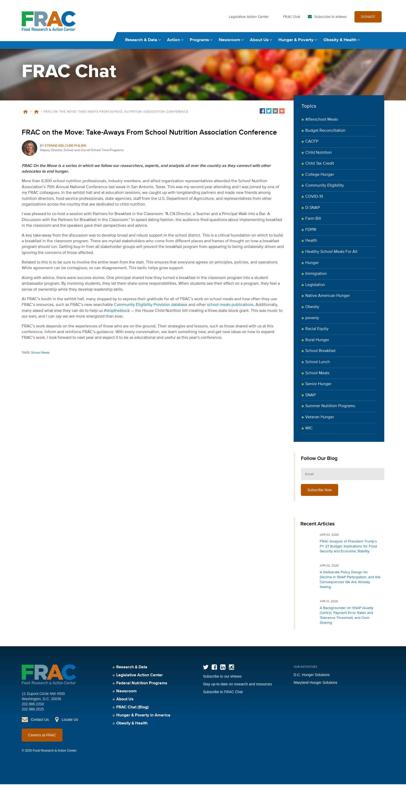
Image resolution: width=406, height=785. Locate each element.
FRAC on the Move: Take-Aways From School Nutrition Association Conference (149, 133)
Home (25, 112)
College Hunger (319, 175)
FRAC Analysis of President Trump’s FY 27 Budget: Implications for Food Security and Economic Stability (348, 547)
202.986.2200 (33, 705)
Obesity (312, 308)
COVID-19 (314, 197)
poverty (312, 319)
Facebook (214, 668)
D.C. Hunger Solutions (312, 675)
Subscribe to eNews (330, 17)
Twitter (205, 668)
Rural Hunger (317, 341)
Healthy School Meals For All (331, 253)
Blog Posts (36, 112)
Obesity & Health (340, 41)
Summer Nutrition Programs (330, 407)
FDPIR (310, 231)
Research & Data (141, 41)
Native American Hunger (327, 297)
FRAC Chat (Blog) (132, 708)
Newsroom (229, 41)
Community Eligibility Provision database (150, 306)
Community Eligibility (324, 187)
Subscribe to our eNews (222, 677)
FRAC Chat (291, 17)
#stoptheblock (117, 312)
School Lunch (317, 363)
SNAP (310, 396)
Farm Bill (313, 220)
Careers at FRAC (42, 736)
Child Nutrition (318, 153)
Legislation (315, 286)
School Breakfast (320, 352)
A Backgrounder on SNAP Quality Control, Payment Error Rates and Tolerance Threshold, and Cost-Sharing (346, 616)
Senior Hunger (318, 385)
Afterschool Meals (321, 120)
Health (311, 242)
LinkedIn (223, 668)
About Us (259, 41)
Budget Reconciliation (325, 131)
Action (173, 41)
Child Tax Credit (319, 165)
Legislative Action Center (249, 17)
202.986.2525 (33, 710)
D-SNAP (312, 209)
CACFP (311, 142)
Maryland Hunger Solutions (315, 683)
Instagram (231, 668)
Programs (199, 41)
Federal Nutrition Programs (141, 684)
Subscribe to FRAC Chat (223, 693)
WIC (309, 429)
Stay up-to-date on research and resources (237, 685)
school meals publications (230, 306)
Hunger (312, 264)
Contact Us (40, 720)
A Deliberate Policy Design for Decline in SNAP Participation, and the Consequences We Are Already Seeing (350, 580)
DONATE (368, 17)
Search (379, 41)
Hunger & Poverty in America (143, 716)
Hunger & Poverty (296, 41)
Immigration (316, 275)
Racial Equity (317, 330)
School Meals (40, 353)
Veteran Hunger (319, 418)
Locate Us (70, 720)
